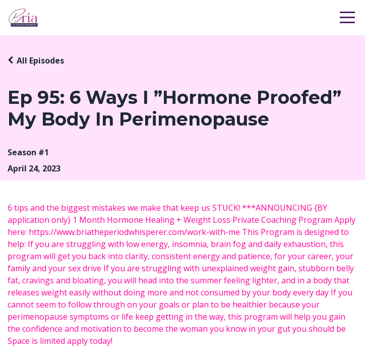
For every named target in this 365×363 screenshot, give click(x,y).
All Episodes (40, 60)
